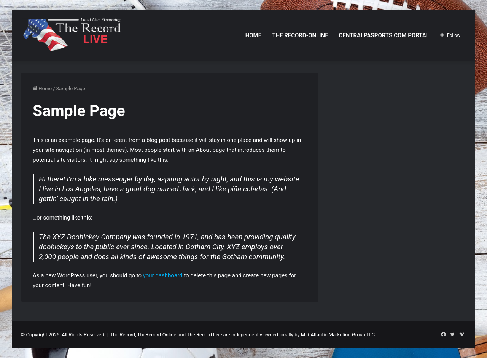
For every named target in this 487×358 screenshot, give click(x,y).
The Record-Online (300, 35)
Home (253, 35)
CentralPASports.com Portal (384, 35)
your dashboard (163, 275)
